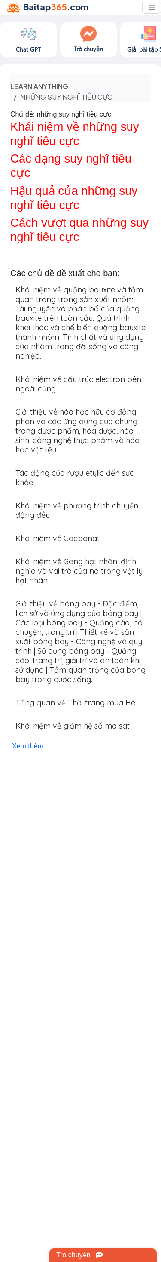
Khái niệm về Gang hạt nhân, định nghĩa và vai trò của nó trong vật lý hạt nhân (79, 571)
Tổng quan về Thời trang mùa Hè (75, 703)
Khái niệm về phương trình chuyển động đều (76, 510)
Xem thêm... (30, 746)
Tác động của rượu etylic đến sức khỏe (74, 477)
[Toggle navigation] (151, 8)
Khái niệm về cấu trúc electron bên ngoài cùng (78, 384)
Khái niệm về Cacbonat (57, 538)
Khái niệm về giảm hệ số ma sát (72, 726)
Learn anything (39, 86)
